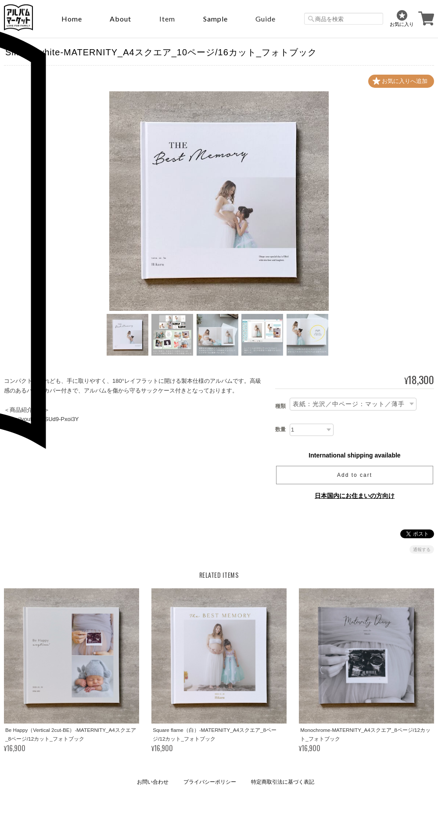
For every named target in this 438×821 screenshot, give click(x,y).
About (120, 18)
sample (215, 18)
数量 (280, 429)
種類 (280, 406)
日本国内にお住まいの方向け (355, 495)
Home (71, 18)
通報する (422, 549)
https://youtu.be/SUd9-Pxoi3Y (41, 419)
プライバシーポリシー (209, 782)
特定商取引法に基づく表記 (282, 782)
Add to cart (354, 475)
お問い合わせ (153, 782)
